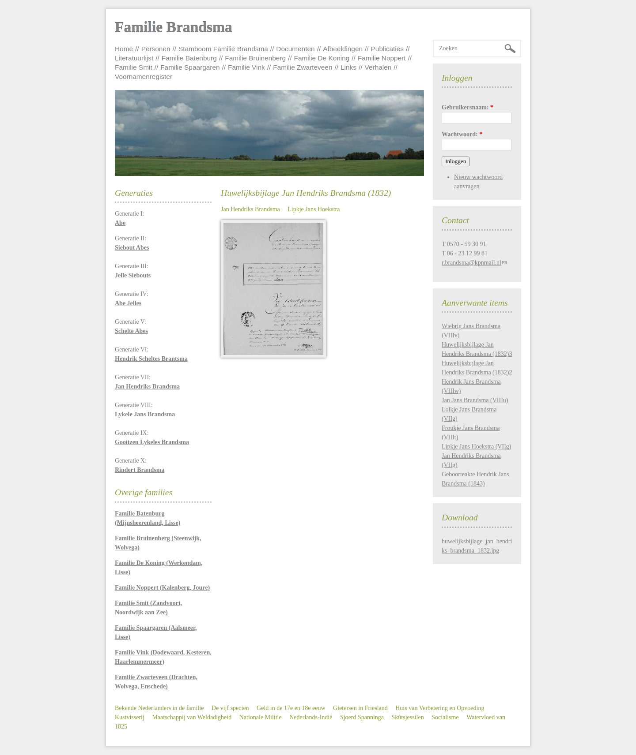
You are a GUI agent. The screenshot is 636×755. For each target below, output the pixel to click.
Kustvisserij (129, 717)
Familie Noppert (382, 58)
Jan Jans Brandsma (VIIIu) (475, 400)
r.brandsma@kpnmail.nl (471, 262)
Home (124, 48)
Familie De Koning (322, 58)
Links (348, 67)
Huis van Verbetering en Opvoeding (439, 708)
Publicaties (387, 48)
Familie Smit (133, 67)
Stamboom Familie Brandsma (223, 48)
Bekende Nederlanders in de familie (159, 708)
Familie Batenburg (189, 58)
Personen (155, 48)
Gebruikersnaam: (467, 107)
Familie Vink (246, 67)
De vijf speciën (230, 708)
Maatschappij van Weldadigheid (191, 717)
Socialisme (445, 717)
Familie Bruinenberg (255, 58)
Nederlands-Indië (310, 717)
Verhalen (378, 67)
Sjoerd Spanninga (362, 717)
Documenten (295, 48)
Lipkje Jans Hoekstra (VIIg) (476, 446)
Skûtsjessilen (408, 717)
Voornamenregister (143, 76)
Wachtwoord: (462, 134)
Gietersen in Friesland (360, 708)
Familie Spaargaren (190, 67)
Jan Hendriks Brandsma (250, 209)
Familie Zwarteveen (302, 67)
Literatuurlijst (134, 58)
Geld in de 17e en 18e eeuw (291, 708)
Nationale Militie (260, 717)
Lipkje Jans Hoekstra (314, 209)
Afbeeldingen (343, 48)
